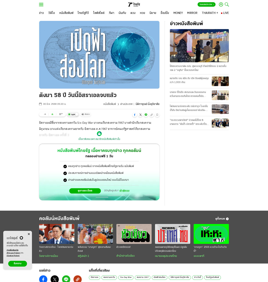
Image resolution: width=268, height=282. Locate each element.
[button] (134, 115)
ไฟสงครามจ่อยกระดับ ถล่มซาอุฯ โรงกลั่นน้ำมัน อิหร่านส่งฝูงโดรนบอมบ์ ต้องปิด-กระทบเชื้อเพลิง (189, 108)
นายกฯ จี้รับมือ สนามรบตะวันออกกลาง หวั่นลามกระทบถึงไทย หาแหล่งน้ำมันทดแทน (188, 94)
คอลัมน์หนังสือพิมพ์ (59, 218)
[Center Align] (29, 234)
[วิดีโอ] (51, 13)
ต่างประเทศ (126, 104)
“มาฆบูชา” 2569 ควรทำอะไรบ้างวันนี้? (210, 249)
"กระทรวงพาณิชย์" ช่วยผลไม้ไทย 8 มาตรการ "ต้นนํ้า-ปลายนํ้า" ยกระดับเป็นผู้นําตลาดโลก (189, 122)
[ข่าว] (41, 13)
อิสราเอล (94, 277)
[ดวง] (133, 13)
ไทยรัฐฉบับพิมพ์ (212, 277)
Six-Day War (126, 277)
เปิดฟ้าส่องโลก (159, 277)
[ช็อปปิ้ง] (165, 13)
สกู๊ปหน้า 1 (83, 256)
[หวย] (142, 13)
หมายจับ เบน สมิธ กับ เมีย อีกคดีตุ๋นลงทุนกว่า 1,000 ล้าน (189, 80)
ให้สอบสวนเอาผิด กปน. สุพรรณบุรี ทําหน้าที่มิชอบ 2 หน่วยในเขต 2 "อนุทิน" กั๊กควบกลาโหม (198, 68)
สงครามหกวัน (109, 277)
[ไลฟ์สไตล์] (98, 13)
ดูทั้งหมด (222, 218)
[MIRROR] (192, 13)
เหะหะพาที (199, 256)
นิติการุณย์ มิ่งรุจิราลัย (180, 277)
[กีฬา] (111, 13)
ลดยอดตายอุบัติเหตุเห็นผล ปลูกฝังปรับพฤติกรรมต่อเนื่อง (171, 249)
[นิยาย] (153, 13)
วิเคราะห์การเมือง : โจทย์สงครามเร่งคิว (56, 249)
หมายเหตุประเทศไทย (166, 256)
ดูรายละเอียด (85, 190)
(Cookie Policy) (13, 256)
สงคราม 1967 (143, 277)
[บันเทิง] (122, 13)
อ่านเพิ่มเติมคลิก (13, 251)
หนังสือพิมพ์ (109, 104)
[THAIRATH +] (210, 13)
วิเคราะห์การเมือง (48, 256)
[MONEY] (178, 13)
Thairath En (206, 5)
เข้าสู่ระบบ (124, 190)
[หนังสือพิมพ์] (66, 13)
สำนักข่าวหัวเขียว (125, 256)
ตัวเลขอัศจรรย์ (123, 247)
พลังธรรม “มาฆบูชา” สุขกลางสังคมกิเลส (94, 249)
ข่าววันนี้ (197, 277)
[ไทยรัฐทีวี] (83, 13)
